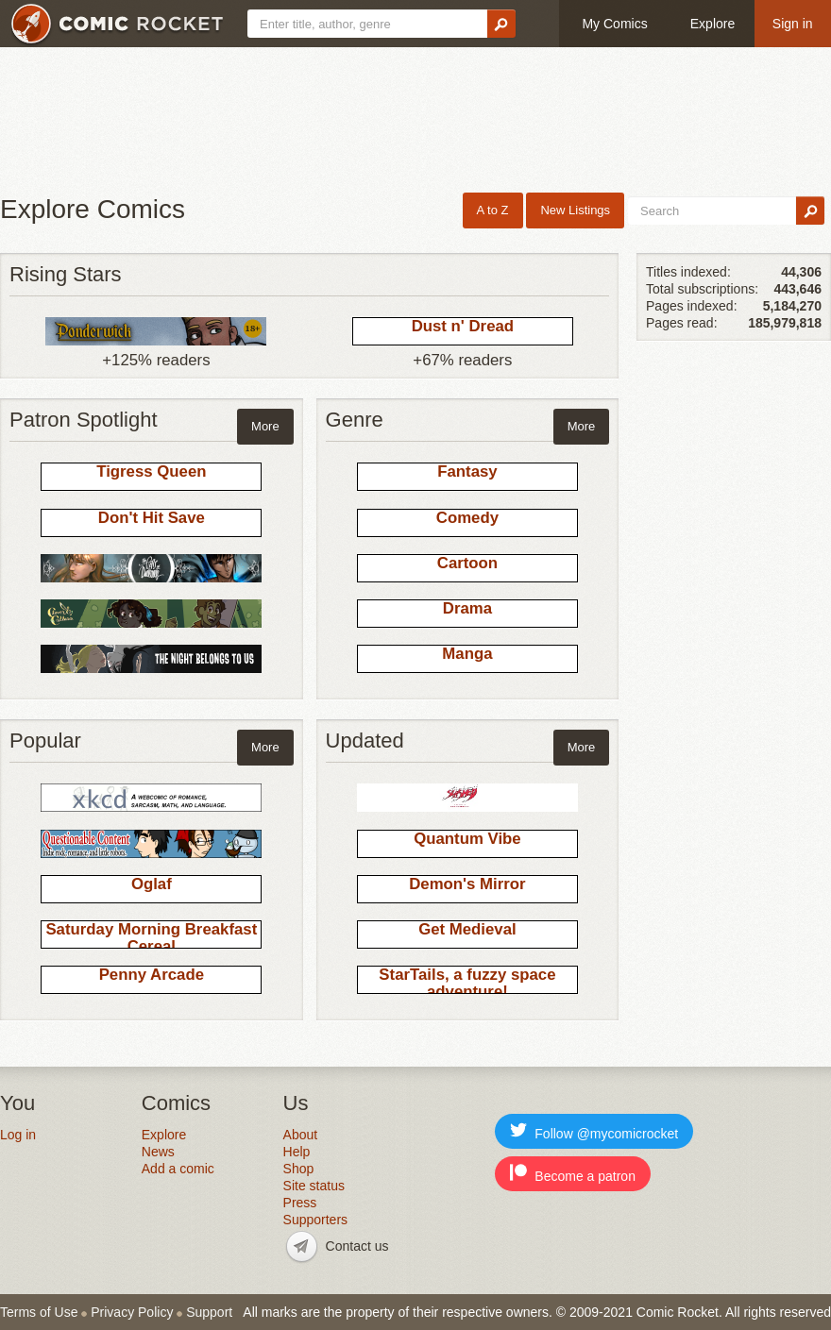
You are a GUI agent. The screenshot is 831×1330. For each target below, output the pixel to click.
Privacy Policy (132, 1312)
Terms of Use (38, 1312)
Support (209, 1312)
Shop (298, 1168)
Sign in (792, 23)
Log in (18, 1134)
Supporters (315, 1219)
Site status (314, 1185)
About (300, 1134)
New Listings (575, 210)
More (265, 426)
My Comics (614, 23)
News (158, 1151)
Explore (712, 23)
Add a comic (178, 1168)
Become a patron (573, 1174)
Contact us (357, 1246)
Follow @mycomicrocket (594, 1131)
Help (297, 1151)
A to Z (493, 210)
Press (300, 1202)
